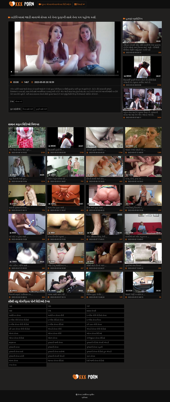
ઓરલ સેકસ (52, 338)
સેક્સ (80, 394)
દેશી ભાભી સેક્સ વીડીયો (95, 361)
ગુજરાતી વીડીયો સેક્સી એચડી (98, 342)
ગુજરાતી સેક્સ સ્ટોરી (16, 356)
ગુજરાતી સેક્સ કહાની (95, 347)
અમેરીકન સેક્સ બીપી (56, 315)
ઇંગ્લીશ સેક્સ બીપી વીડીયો (19, 324)
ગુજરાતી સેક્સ (53, 347)
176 (49, 311)
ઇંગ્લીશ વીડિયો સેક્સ (55, 320)
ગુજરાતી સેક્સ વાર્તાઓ (56, 351)
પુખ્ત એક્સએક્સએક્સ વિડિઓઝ (55, 4)
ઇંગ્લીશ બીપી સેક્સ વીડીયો (19, 320)
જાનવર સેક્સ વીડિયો (56, 361)
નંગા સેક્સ (12, 365)
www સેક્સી (91, 311)
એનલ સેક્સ (13, 333)
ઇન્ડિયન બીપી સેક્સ (94, 324)
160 (10, 311)
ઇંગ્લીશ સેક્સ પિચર (94, 320)
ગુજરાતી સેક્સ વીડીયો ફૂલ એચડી (99, 351)
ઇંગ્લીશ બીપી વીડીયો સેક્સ (97, 315)
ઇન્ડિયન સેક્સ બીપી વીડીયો (19, 329)
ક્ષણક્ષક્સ (12, 342)
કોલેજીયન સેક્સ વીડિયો (96, 338)
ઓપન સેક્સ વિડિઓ (94, 333)
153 (49, 306)
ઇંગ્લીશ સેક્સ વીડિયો (55, 324)
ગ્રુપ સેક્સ (91, 356)
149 (10, 306)
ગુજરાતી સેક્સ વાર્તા (16, 351)
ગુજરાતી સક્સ (14, 347)
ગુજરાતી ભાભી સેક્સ (55, 342)
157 (88, 306)
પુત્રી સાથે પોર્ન (41, 109)
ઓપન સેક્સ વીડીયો (16, 338)
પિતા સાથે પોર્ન (28, 109)
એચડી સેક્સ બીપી (54, 329)
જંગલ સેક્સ (13, 361)
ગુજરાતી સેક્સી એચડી (56, 356)
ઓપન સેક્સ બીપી (54, 333)
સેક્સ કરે (18, 101)
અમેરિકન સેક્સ (15, 315)
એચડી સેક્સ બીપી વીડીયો (96, 329)
